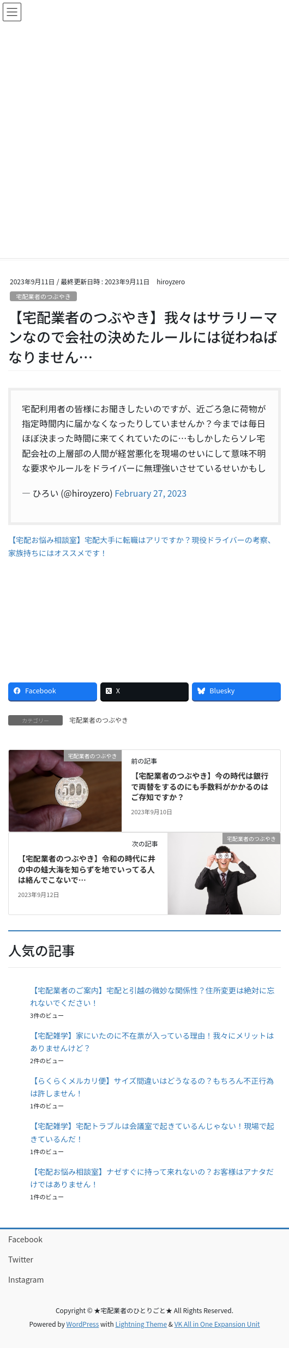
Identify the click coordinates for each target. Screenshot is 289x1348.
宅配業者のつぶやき (43, 296)
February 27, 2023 (150, 492)
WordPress (83, 1323)
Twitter (20, 1259)
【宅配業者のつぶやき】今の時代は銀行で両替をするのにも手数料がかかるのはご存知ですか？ (199, 786)
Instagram (26, 1279)
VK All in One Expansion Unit (217, 1323)
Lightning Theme (141, 1323)
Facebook (25, 1239)
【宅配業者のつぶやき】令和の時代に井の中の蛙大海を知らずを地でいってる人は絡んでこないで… (86, 869)
